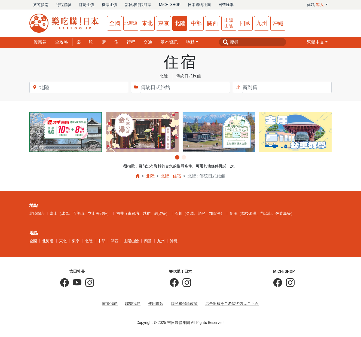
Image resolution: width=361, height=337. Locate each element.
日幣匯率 (226, 4)
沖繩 (278, 23)
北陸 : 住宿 (171, 176)
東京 (163, 23)
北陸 (180, 23)
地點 (190, 42)
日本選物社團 (199, 4)
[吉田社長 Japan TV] (75, 282)
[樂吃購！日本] (174, 282)
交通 (147, 42)
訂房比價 (86, 4)
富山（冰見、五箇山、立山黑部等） (80, 213)
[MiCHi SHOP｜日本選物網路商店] (288, 282)
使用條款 (155, 303)
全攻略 (61, 42)
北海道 (130, 23)
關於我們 (110, 303)
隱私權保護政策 (184, 303)
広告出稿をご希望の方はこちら (232, 303)
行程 (131, 42)
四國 (245, 23)
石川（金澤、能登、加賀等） (199, 213)
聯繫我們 (132, 303)
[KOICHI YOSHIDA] (87, 282)
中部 (196, 23)
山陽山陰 (228, 23)
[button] (317, 42)
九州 (261, 23)
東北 (147, 23)
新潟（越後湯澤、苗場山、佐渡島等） (262, 213)
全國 (114, 23)
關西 (212, 23)
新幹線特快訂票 (138, 4)
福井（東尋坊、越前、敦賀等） (143, 213)
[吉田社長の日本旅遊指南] (64, 282)
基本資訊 (169, 42)
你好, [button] (316, 4)
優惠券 (40, 42)
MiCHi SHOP (169, 4)
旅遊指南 (40, 4)
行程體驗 (63, 4)
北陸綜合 (37, 213)
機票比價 (109, 4)
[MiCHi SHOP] (277, 282)
